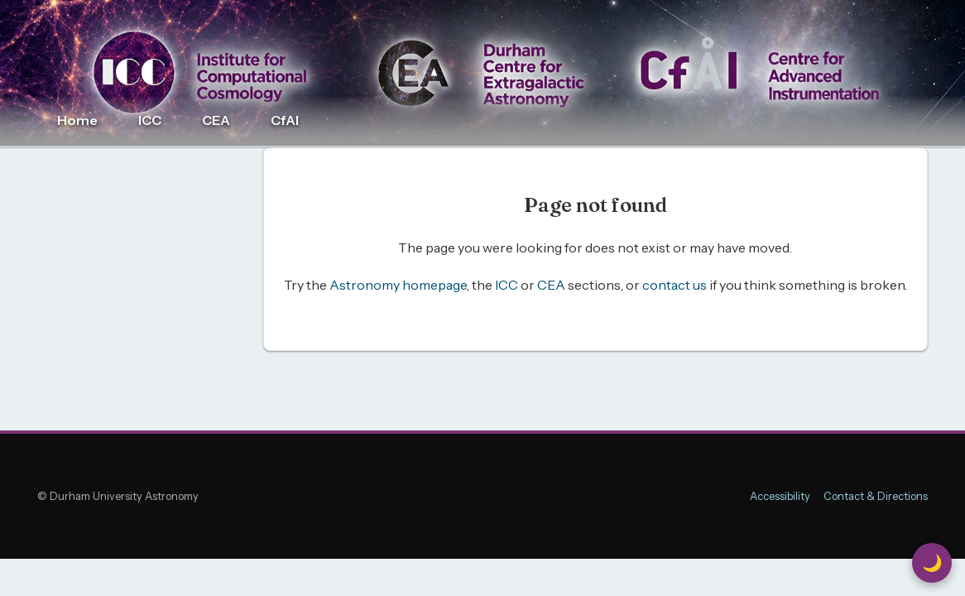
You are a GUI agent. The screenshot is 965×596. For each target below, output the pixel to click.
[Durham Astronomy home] (482, 73)
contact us (674, 284)
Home (77, 120)
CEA (216, 120)
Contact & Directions (875, 496)
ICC (149, 120)
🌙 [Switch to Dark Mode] (932, 563)
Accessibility (780, 496)
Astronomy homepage (398, 284)
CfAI (285, 120)
